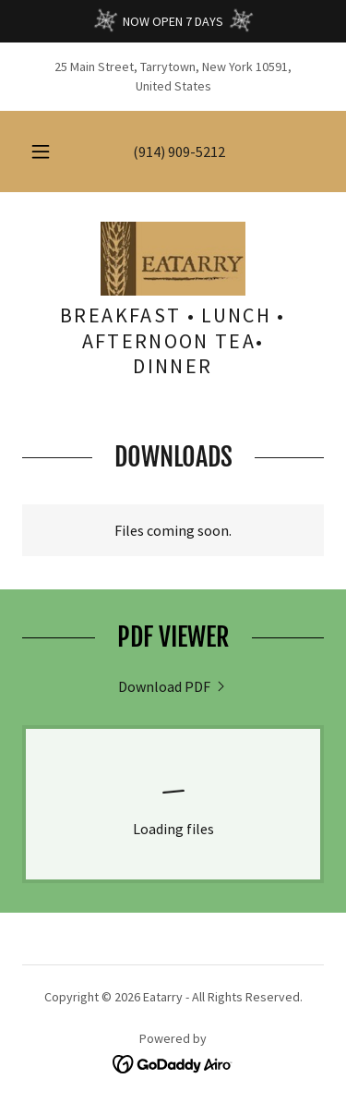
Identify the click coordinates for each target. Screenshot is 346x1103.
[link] (173, 259)
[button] (40, 151)
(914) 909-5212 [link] (179, 151)
